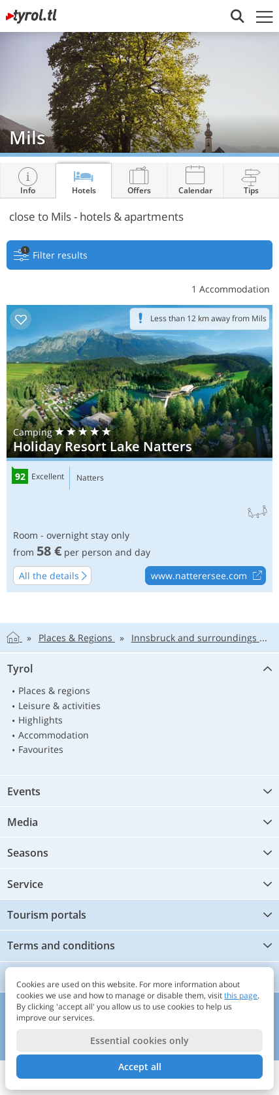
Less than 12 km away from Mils (208, 318)
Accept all (139, 1066)
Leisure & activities (59, 705)
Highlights (40, 720)
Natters (90, 478)
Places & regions (54, 690)
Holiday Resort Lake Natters (139, 448)
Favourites (40, 749)
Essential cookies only (139, 1040)
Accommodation (53, 735)
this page (240, 995)
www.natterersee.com (208, 576)
